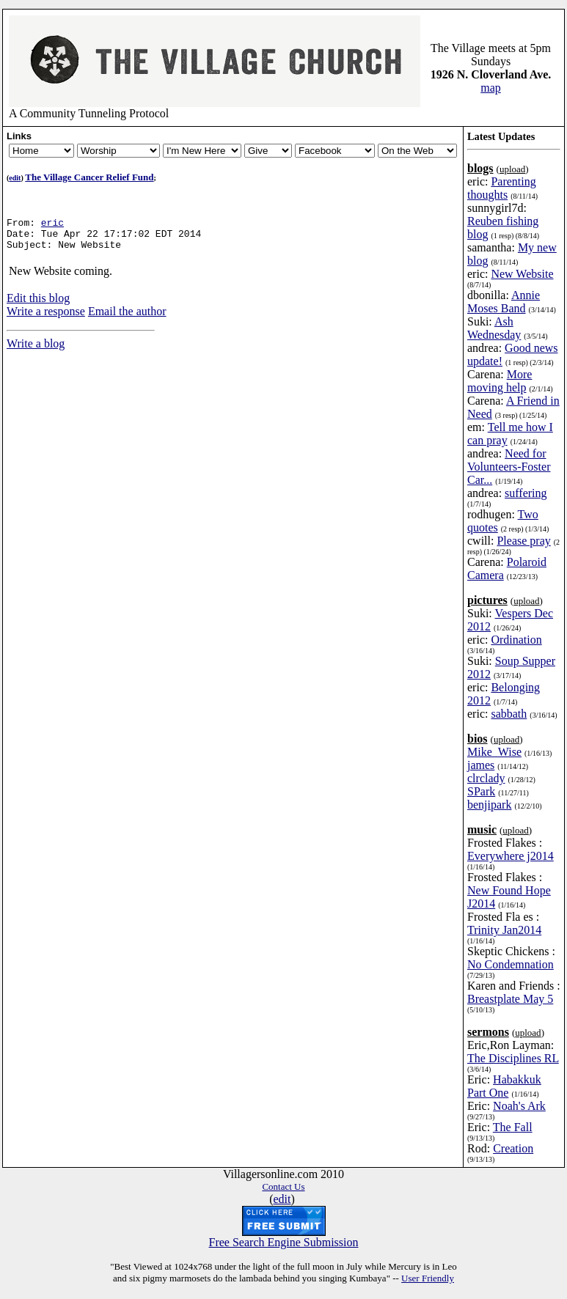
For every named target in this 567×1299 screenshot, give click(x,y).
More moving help (499, 381)
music (482, 829)
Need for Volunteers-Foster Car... (508, 466)
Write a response (46, 318)
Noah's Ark (519, 1106)
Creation (513, 1148)
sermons (488, 1032)
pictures (487, 600)
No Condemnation (510, 964)
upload (512, 168)
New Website (522, 274)
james (480, 765)
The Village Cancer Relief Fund (89, 177)
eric (52, 224)
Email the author (127, 318)
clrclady (486, 778)
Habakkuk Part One (504, 1086)
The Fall (513, 1127)
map (490, 87)
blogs (480, 168)
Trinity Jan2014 (504, 930)
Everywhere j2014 (510, 856)
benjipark (489, 804)
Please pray (523, 540)
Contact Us (283, 1186)
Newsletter (118, 151)
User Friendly (427, 1278)
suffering (525, 493)
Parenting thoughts (501, 188)
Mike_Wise (494, 752)
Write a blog (36, 350)
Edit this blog (38, 304)
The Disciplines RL (513, 1058)
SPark (481, 791)
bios (477, 738)
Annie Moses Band (503, 301)
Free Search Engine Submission (284, 1242)
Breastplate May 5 (510, 999)
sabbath (509, 713)
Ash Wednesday (494, 328)
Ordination (516, 639)
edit (15, 178)
